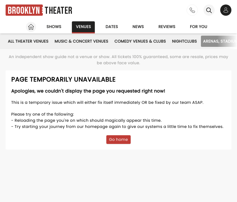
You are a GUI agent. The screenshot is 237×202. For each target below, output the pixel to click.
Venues (83, 26)
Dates (111, 26)
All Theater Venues (28, 41)
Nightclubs (184, 41)
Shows (53, 26)
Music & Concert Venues (81, 41)
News (138, 26)
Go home (118, 139)
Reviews (166, 26)
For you (198, 26)
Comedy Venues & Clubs (140, 41)
